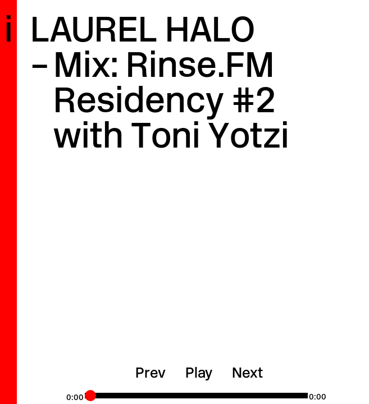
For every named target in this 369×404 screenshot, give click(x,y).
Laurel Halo (142, 32)
